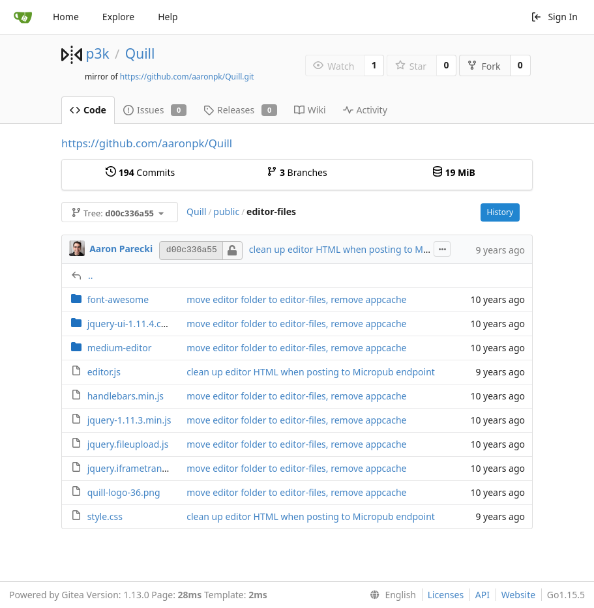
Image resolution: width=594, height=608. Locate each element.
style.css (105, 516)
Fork (483, 66)
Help (168, 16)
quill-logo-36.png (123, 492)
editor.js (104, 372)
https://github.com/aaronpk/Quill (146, 143)
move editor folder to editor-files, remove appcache (296, 299)
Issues (154, 110)
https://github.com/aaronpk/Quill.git (187, 76)
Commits (140, 172)
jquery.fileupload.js (128, 444)
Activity (365, 110)
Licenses (446, 594)
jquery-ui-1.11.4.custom (137, 323)
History (500, 212)
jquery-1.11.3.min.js (129, 420)
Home (66, 16)
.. (90, 275)
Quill (140, 53)
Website (518, 594)
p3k (97, 53)
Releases (240, 110)
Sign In (554, 16)
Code (88, 110)
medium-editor (119, 347)
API (482, 594)
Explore (118, 16)
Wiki (310, 110)
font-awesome (118, 299)
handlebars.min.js (125, 396)
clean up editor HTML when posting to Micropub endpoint (373, 249)
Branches (297, 172)
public (226, 211)
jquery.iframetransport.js (140, 468)
